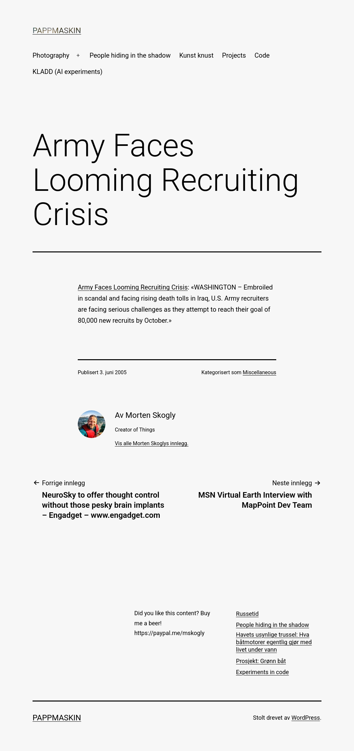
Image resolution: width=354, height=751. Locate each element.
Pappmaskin (57, 30)
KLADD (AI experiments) (67, 72)
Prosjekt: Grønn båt (261, 661)
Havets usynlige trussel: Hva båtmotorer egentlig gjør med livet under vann (274, 642)
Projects (234, 55)
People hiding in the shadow (129, 55)
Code (261, 55)
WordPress (306, 717)
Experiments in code (262, 672)
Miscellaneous (259, 372)
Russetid (247, 613)
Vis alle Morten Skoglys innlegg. (151, 443)
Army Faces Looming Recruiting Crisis (133, 287)
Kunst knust (196, 55)
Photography (51, 55)
